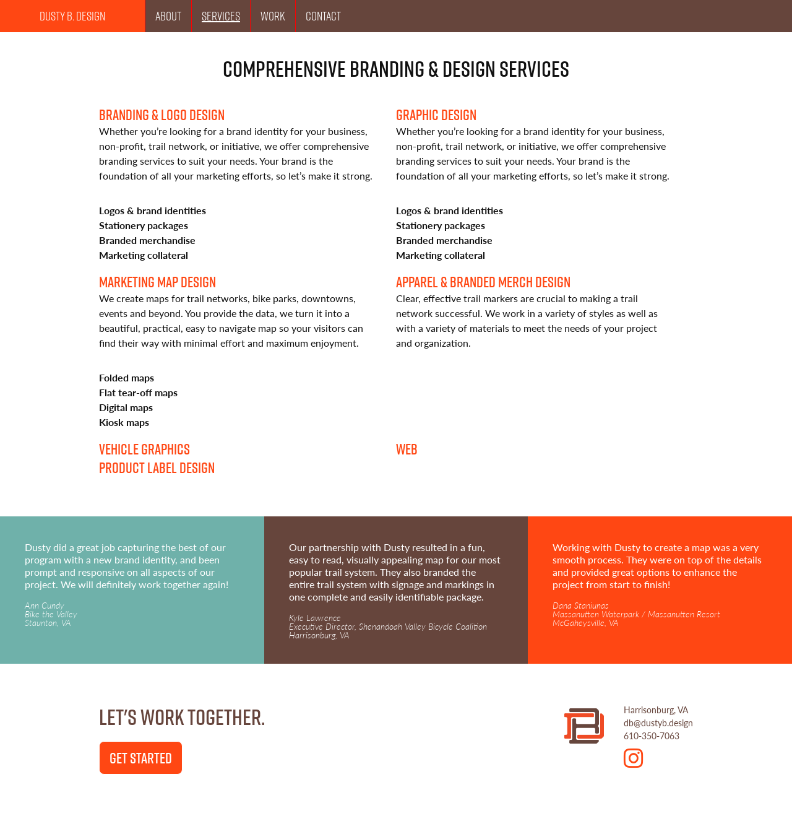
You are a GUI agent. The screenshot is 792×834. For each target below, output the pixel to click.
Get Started (141, 757)
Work (272, 16)
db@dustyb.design (658, 722)
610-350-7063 (651, 735)
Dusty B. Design (72, 16)
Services (221, 16)
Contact (323, 16)
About (168, 16)
